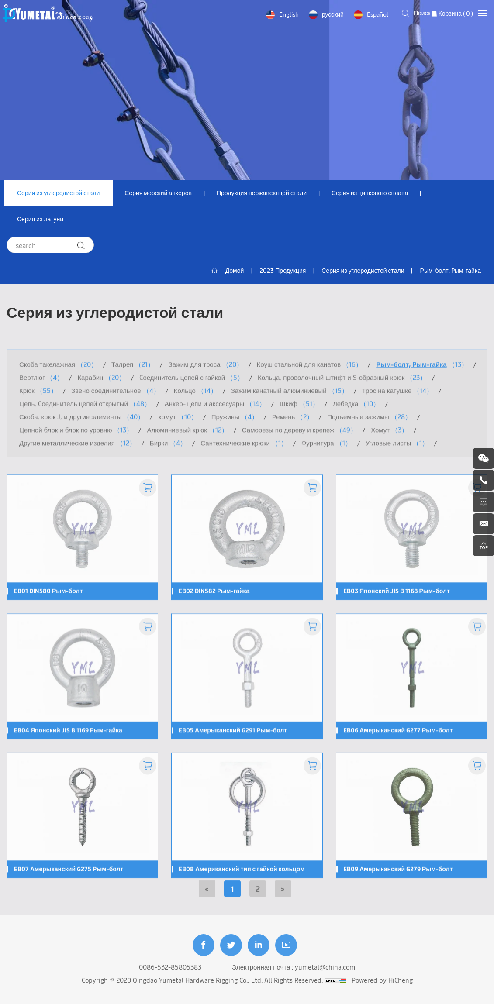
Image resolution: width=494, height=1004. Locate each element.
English (289, 14)
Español (377, 14)
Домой (234, 270)
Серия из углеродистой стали (58, 193)
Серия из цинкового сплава (370, 193)
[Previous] (207, 895)
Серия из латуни (40, 219)
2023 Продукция (282, 270)
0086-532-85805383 (170, 966)
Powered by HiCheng (382, 979)
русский (333, 14)
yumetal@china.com (325, 966)
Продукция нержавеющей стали (262, 193)
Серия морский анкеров (158, 193)
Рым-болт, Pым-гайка (450, 270)
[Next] (283, 895)
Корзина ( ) (456, 13)
